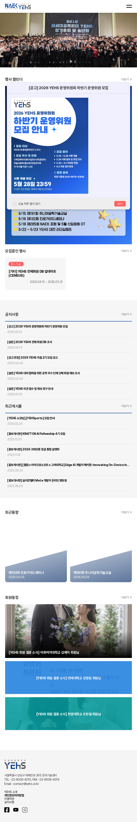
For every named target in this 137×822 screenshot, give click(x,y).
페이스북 (6, 809)
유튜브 (15, 809)
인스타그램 (24, 809)
